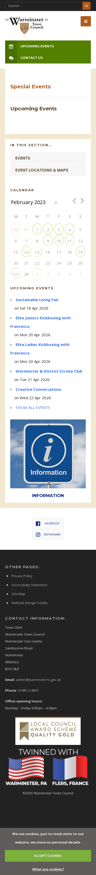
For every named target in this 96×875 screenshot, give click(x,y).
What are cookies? (48, 869)
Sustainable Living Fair (37, 299)
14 (26, 252)
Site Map (18, 594)
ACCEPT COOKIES (48, 855)
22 (37, 263)
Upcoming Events (29, 46)
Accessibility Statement (29, 585)
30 (15, 229)
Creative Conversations (38, 389)
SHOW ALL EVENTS (33, 407)
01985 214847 (28, 690)
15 (37, 252)
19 (80, 252)
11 (69, 240)
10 (59, 240)
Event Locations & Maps (41, 170)
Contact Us (24, 58)
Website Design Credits (30, 602)
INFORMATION (48, 495)
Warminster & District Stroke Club (49, 371)
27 (15, 274)
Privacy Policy (22, 576)
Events (22, 158)
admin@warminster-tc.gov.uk (38, 679)
